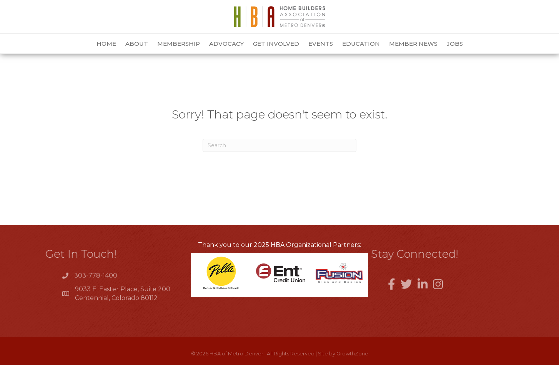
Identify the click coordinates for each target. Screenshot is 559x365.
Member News (413, 43)
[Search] (279, 145)
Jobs (455, 43)
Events (320, 43)
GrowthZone (352, 353)
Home (106, 43)
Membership (178, 43)
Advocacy (226, 43)
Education (361, 43)
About (136, 43)
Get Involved (276, 43)
